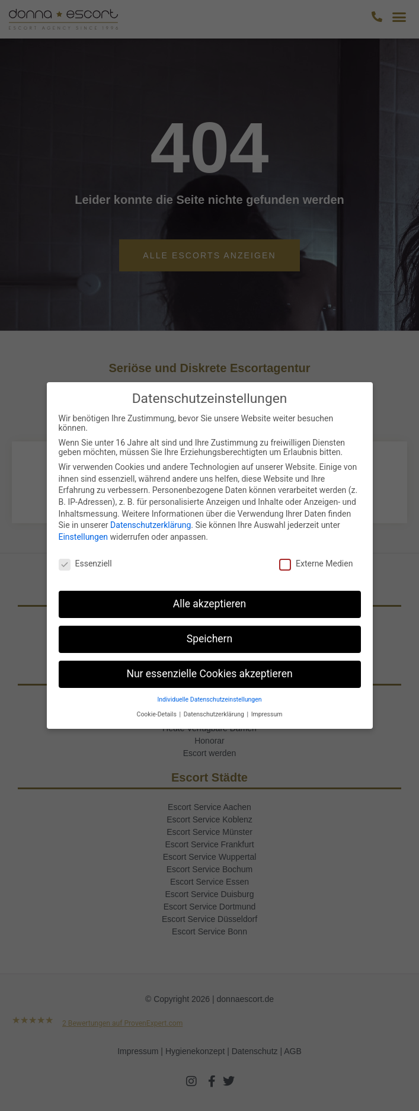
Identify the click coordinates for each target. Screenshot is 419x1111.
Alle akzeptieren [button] (210, 604)
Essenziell (85, 563)
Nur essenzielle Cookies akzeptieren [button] (209, 674)
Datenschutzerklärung (150, 525)
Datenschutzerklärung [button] (215, 714)
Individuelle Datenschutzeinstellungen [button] (209, 699)
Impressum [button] (267, 714)
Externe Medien (316, 563)
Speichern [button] (209, 639)
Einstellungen (83, 537)
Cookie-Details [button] (157, 714)
